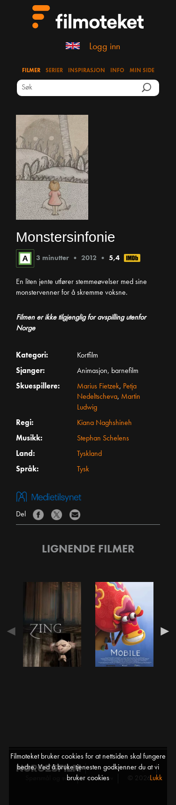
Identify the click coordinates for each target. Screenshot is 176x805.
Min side (142, 71)
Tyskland (89, 454)
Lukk (156, 778)
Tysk (83, 469)
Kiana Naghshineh (104, 423)
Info (117, 71)
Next (162, 631)
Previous (13, 631)
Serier (54, 71)
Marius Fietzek (98, 386)
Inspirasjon (86, 71)
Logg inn (104, 47)
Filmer (31, 71)
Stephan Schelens (103, 438)
